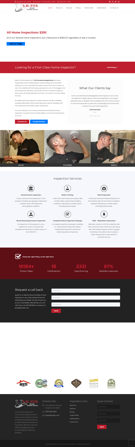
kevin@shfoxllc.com (22, 308)
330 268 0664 (31, 305)
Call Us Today (15, 44)
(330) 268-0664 (51, 412)
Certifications (74, 419)
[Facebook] (109, 1)
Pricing (72, 412)
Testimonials (74, 415)
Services (73, 409)
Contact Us (74, 422)
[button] (90, 116)
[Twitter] (115, 1)
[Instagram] (112, 1)
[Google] (118, 1)
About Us (73, 405)
